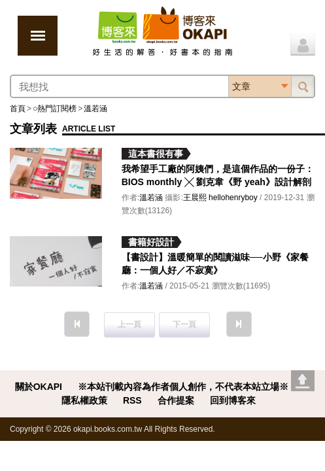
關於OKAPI (38, 386)
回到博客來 (233, 400)
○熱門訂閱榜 (55, 108)
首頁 (18, 108)
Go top (303, 380)
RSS (132, 400)
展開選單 (38, 36)
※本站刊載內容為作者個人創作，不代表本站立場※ (183, 386)
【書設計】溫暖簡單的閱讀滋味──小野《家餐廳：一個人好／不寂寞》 (215, 263)
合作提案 (176, 400)
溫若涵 (95, 108)
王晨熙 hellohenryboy (220, 197)
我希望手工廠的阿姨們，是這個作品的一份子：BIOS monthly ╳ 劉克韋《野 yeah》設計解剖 (218, 175)
